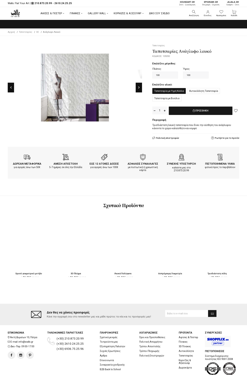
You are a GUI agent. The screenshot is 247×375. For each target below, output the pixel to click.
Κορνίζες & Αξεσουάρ (185, 348)
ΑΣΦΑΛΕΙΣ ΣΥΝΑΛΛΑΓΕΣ (143, 163)
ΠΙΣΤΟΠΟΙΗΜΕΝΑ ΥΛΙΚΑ (220, 163)
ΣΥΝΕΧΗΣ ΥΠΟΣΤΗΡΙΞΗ (181, 163)
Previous (11, 87)
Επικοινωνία (107, 346)
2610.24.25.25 (63, 3)
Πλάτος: (157, 68)
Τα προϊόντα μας (109, 328)
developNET (152, 370)
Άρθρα (103, 341)
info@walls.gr (26, 328)
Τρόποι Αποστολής (150, 332)
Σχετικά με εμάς (108, 323)
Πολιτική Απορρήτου (150, 328)
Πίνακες (183, 328)
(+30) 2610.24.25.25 (70, 329)
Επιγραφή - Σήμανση (210, 3)
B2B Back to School (110, 355)
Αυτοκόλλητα (186, 337)
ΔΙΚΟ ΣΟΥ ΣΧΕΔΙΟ (159, 13)
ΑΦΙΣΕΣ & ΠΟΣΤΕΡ (51, 13)
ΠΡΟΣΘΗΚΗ (200, 110)
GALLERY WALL (97, 13)
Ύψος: (186, 68)
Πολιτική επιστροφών (167, 137)
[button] (194, 13)
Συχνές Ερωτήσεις (110, 337)
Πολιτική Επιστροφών (151, 341)
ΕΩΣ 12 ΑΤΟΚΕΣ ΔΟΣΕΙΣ (104, 163)
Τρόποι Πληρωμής (149, 337)
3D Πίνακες (185, 332)
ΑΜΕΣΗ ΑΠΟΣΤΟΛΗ (66, 163)
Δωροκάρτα (185, 354)
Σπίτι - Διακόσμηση (187, 3)
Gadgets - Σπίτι (232, 3)
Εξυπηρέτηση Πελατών (112, 332)
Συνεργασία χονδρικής (112, 351)
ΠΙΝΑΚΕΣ (75, 13)
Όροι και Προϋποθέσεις (152, 323)
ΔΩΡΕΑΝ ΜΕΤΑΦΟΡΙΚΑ (27, 163)
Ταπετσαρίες (186, 341)
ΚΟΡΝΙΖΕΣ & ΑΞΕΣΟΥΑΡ (128, 13)
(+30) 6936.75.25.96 (70, 335)
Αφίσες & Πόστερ (188, 323)
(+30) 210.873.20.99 (70, 324)
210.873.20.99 (43, 3)
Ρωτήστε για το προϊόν (227, 137)
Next (139, 87)
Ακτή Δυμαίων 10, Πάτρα (23, 323)
